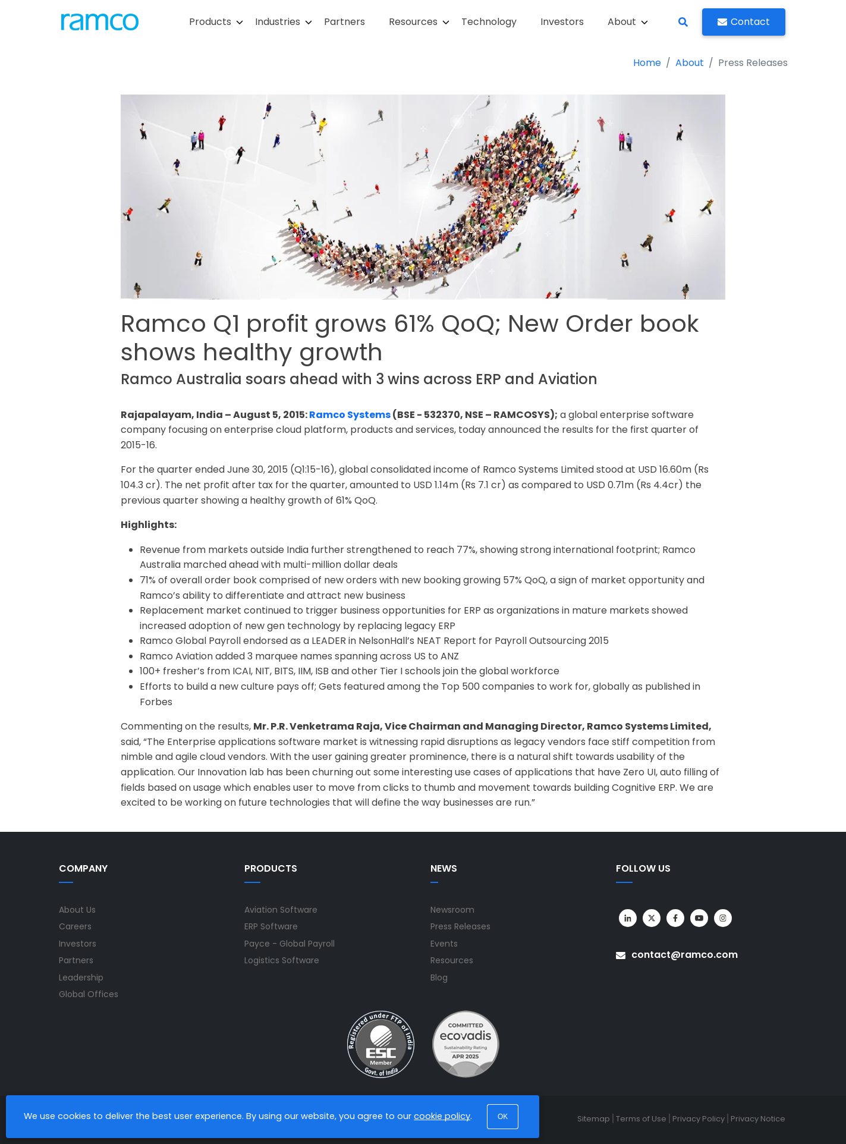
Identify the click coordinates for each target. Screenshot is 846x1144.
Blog (439, 977)
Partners (344, 22)
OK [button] (503, 1116)
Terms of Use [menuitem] (641, 1118)
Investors (562, 22)
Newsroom (452, 910)
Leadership (81, 977)
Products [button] (216, 22)
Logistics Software (281, 960)
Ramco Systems (350, 415)
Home (647, 63)
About (689, 63)
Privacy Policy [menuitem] (698, 1118)
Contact (744, 22)
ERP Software (271, 926)
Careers (75, 926)
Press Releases (460, 926)
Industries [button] (283, 22)
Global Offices (88, 994)
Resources (451, 960)
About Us (77, 910)
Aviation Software (280, 910)
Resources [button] (419, 22)
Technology (489, 22)
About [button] (628, 22)
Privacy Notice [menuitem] (758, 1118)
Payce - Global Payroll (289, 944)
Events (444, 944)
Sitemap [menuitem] (593, 1118)
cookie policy (442, 1116)
